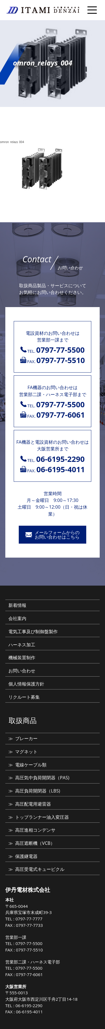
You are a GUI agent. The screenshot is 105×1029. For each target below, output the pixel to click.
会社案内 (17, 618)
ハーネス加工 (21, 645)
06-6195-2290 (28, 1005)
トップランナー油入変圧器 (42, 817)
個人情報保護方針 (26, 684)
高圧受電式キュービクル (39, 869)
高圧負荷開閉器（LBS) (37, 791)
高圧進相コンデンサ (35, 830)
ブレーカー (26, 738)
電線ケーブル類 (30, 765)
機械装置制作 (21, 657)
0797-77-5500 (28, 943)
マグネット (26, 752)
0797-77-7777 (28, 919)
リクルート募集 (24, 697)
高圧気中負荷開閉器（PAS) (42, 778)
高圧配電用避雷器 (33, 804)
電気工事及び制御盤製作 (33, 631)
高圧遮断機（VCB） (35, 843)
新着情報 (17, 605)
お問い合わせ (21, 671)
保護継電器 (26, 856)
